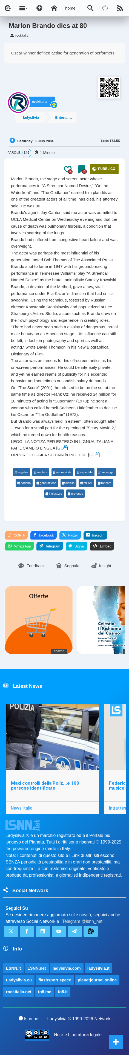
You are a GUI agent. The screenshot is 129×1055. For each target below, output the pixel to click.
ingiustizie (53, 493)
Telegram (49, 546)
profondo (75, 493)
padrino (24, 483)
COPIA (16, 535)
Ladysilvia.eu (19, 980)
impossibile (62, 472)
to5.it (63, 991)
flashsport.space (54, 980)
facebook (43, 535)
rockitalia (39, 102)
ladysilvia (31, 117)
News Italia (21, 808)
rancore (104, 483)
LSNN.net (36, 968)
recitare (40, 472)
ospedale (85, 472)
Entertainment (65, 117)
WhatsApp (19, 546)
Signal (76, 546)
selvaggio (106, 472)
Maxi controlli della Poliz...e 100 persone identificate (45, 785)
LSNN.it (13, 968)
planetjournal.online (97, 980)
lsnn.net (29, 1018)
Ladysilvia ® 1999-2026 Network (79, 1018)
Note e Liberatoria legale (78, 1034)
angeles (21, 472)
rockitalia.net (18, 991)
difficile (68, 483)
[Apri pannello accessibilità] (39, 8)
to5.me (44, 991)
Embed (102, 546)
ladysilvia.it (98, 968)
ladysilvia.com (67, 968)
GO (61, 448)
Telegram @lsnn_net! (83, 921)
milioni (86, 483)
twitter (70, 535)
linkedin (95, 535)
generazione (46, 483)
